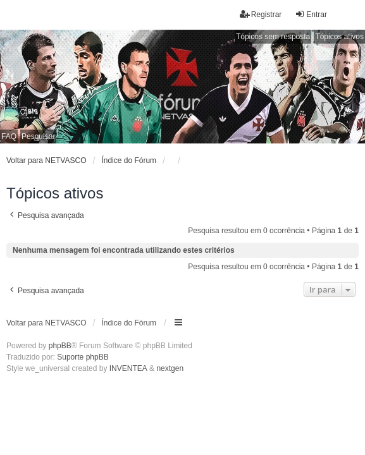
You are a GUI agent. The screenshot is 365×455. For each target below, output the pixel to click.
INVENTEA (128, 368)
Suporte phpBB (82, 357)
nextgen (169, 368)
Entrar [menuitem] (311, 14)
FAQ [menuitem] (8, 136)
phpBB (60, 345)
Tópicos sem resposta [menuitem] (273, 36)
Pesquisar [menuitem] (38, 136)
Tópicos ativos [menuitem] (339, 36)
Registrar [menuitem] (261, 14)
